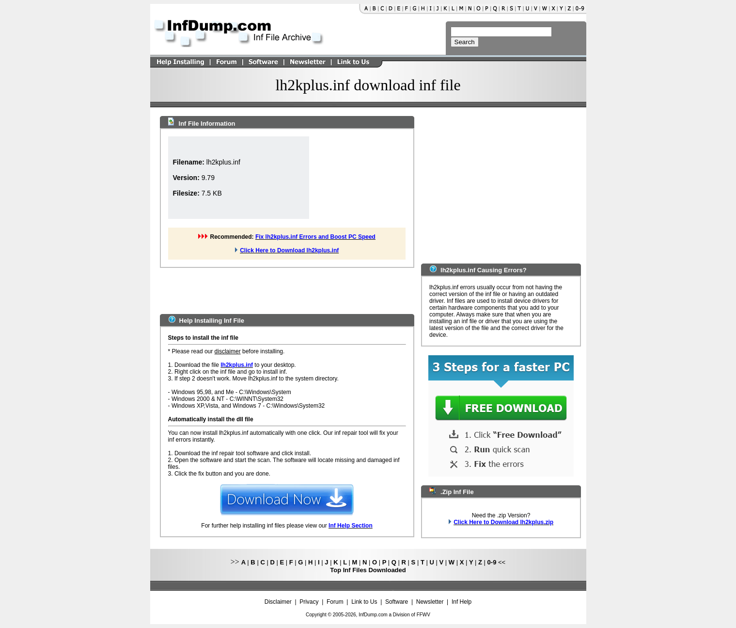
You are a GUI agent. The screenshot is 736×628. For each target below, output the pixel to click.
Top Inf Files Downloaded (368, 570)
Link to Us (364, 601)
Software (396, 601)
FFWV (423, 614)
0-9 (492, 562)
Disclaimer (278, 601)
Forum (335, 601)
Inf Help (461, 601)
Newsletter (430, 601)
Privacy (308, 601)
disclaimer (228, 351)
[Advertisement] (357, 177)
